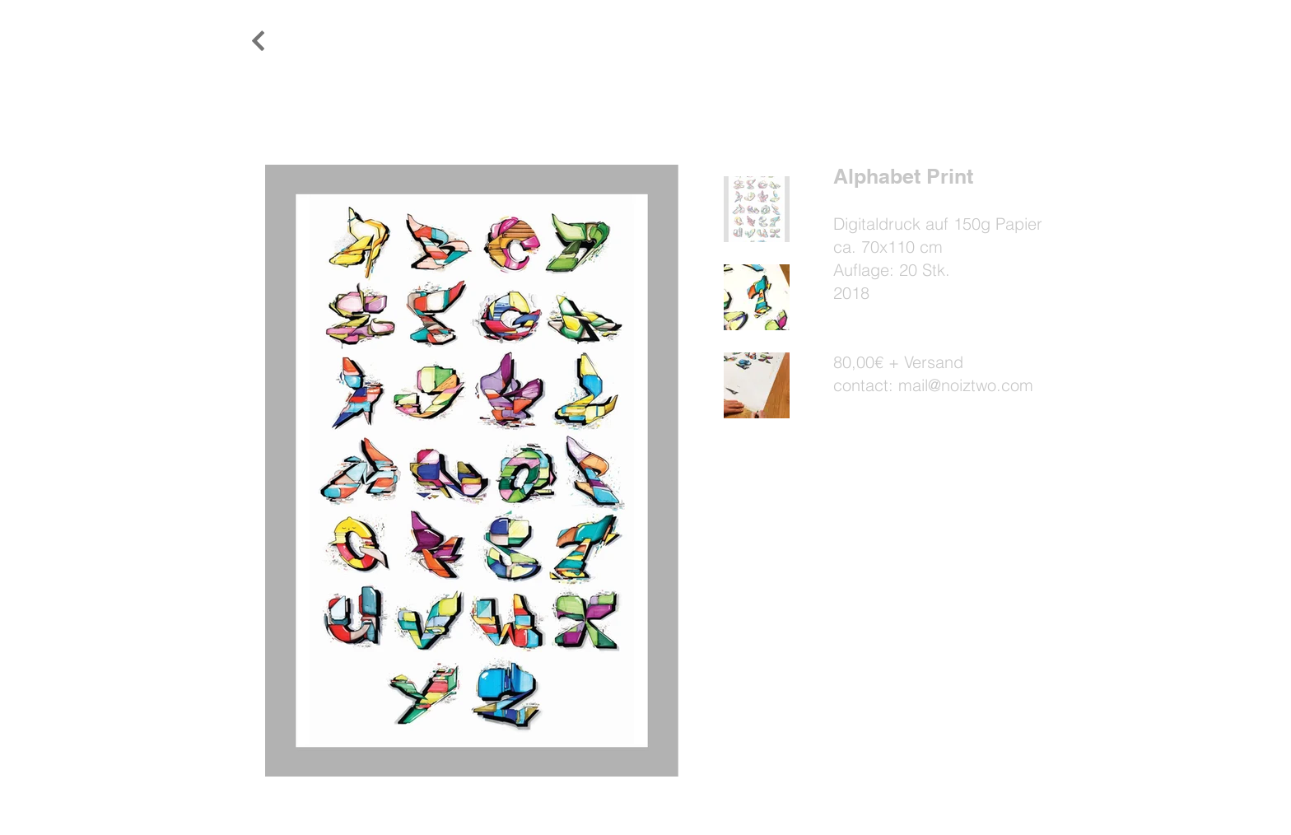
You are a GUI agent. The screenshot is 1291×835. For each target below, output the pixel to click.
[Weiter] (258, 41)
